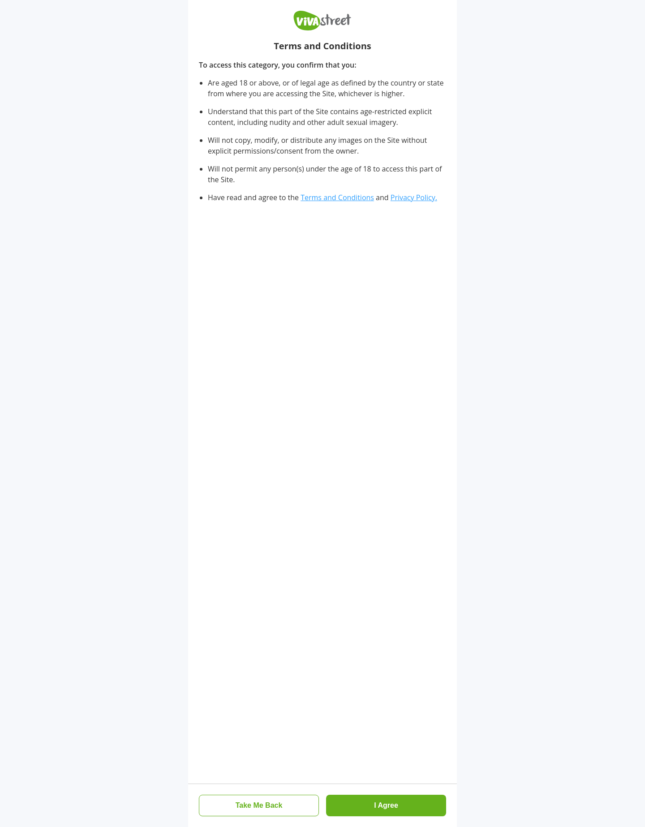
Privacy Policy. (414, 197)
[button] (259, 805)
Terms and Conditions (337, 197)
